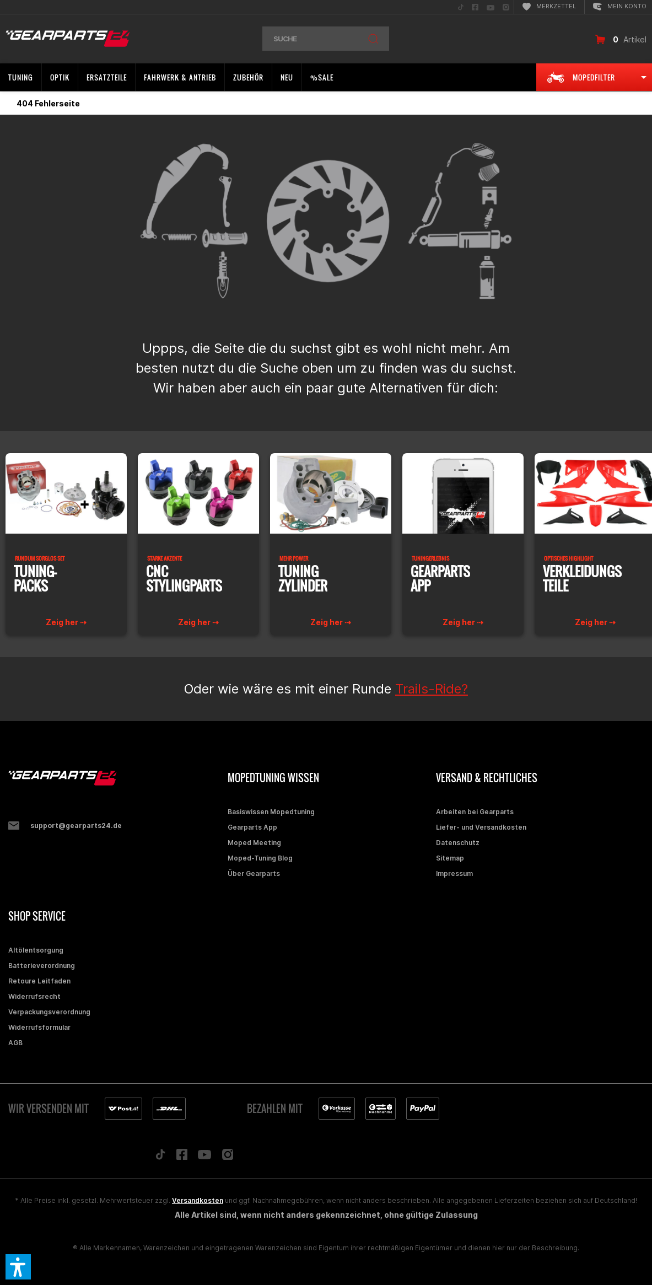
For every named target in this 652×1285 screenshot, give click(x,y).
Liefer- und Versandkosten (481, 827)
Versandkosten (197, 1200)
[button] (18, 1266)
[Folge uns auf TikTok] (160, 1157)
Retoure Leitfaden (39, 981)
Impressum (454, 873)
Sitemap (450, 858)
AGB (15, 1043)
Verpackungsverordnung (49, 1012)
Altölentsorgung (35, 950)
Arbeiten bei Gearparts (475, 812)
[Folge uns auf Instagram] (228, 1157)
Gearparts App (252, 827)
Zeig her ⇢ (66, 622)
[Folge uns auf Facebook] (181, 1157)
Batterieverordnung (41, 965)
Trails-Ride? (431, 689)
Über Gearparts (254, 873)
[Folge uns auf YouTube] (204, 1157)
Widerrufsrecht (34, 996)
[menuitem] (461, 7)
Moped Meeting (254, 842)
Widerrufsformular (39, 1027)
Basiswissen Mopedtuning (271, 812)
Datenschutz (457, 842)
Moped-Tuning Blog (260, 858)
